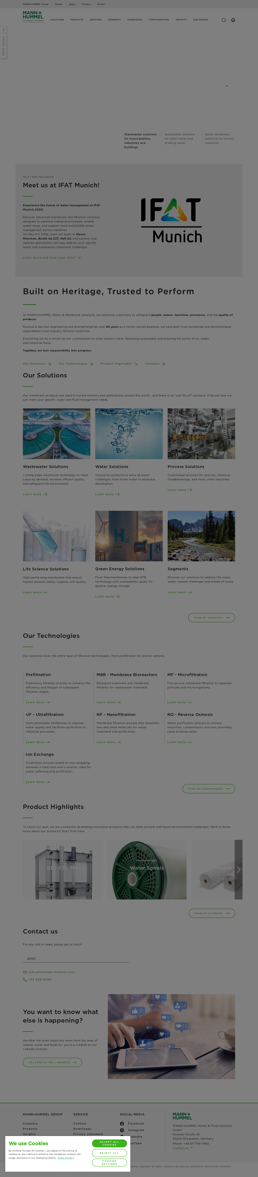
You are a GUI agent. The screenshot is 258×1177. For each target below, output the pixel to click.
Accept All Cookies (109, 1143)
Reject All (109, 1153)
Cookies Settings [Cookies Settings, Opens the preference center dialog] (109, 1162)
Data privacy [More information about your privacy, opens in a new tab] (66, 1157)
